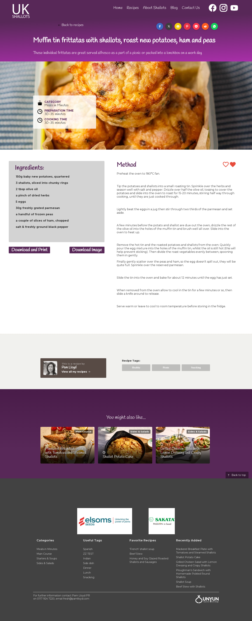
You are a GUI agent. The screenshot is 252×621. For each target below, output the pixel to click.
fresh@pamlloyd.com (76, 598)
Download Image (87, 250)
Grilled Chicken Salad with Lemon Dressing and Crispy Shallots (196, 563)
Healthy (136, 367)
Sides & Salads (139, 431)
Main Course (83, 431)
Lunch (87, 572)
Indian (87, 558)
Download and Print (29, 250)
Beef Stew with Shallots (190, 586)
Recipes (133, 7)
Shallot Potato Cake (188, 557)
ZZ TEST (88, 553)
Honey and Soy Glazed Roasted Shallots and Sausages (149, 560)
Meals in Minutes (47, 549)
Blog (174, 7)
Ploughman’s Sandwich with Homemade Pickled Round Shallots (193, 574)
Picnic (166, 367)
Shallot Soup (183, 581)
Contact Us (191, 7)
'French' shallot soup (142, 549)
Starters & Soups (47, 558)
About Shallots (154, 7)
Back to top (239, 475)
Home (117, 7)
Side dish (88, 563)
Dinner (87, 567)
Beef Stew (136, 553)
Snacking (196, 367)
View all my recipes (74, 371)
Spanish (88, 549)
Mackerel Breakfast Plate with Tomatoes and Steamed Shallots (196, 550)
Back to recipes (72, 25)
